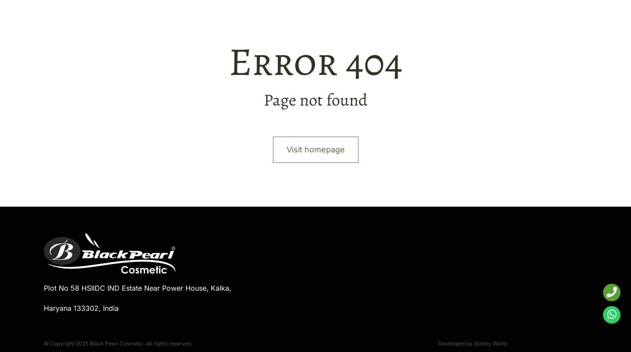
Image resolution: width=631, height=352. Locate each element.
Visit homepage (316, 149)
